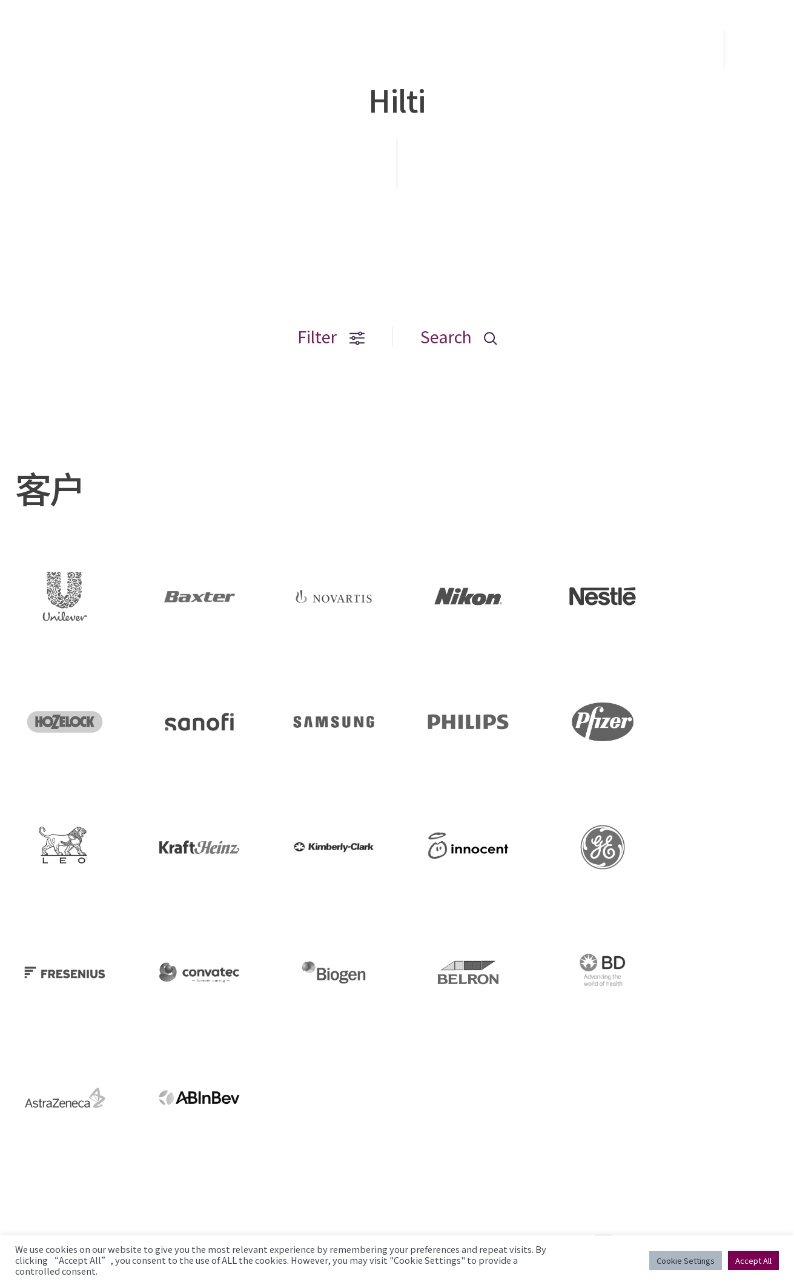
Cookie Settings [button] (686, 1260)
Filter (331, 336)
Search (458, 336)
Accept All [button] (753, 1260)
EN (760, 49)
